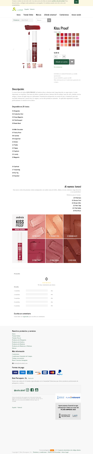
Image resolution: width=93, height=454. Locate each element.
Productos (16, 20)
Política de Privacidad (54, 452)
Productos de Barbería (18, 344)
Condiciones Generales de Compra (22, 356)
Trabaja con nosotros (18, 358)
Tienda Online (16, 336)
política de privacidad (58, 1)
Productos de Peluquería (19, 340)
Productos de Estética (18, 342)
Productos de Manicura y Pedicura (22, 346)
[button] (14, 48)
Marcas (14, 348)
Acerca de (30, 378)
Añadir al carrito (62, 62)
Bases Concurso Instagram (19, 360)
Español (27, 9)
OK (76, 2)
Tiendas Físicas (16, 338)
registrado (26, 316)
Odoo (52, 450)
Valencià (32, 9)
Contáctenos (15, 354)
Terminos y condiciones (40, 452)
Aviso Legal (64, 452)
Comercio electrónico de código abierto (69, 450)
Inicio (13, 334)
